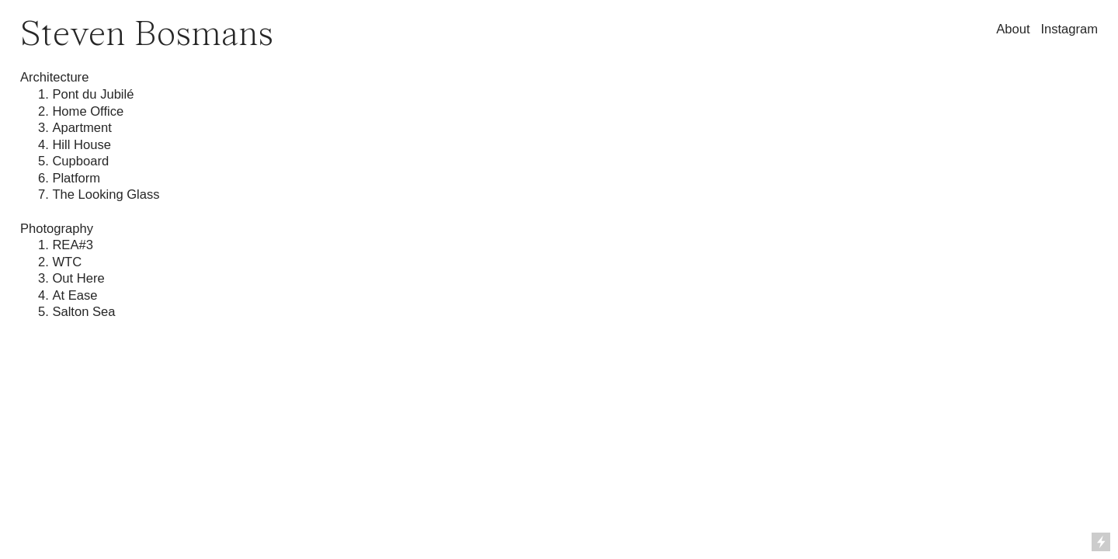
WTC (67, 262)
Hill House (81, 144)
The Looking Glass (105, 194)
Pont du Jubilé (93, 94)
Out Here (78, 278)
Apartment (83, 127)
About (1012, 29)
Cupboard (80, 161)
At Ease (74, 295)
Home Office (87, 111)
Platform (76, 178)
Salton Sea (83, 311)
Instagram (1069, 29)
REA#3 (72, 245)
